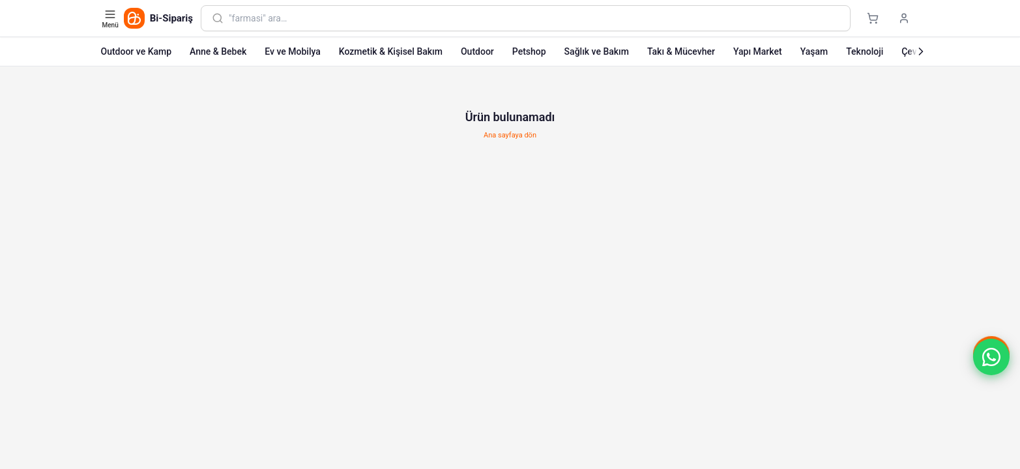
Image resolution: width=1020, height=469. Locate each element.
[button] (991, 357)
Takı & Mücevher (681, 51)
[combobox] (534, 18)
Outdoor (477, 51)
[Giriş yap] (904, 18)
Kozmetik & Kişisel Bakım (391, 51)
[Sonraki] (921, 51)
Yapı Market (757, 51)
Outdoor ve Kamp (136, 51)
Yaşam (814, 51)
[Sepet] (872, 18)
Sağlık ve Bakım (596, 51)
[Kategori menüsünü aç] (111, 18)
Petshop (529, 51)
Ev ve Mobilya (292, 51)
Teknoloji (864, 51)
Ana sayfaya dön (510, 135)
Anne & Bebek (218, 51)
